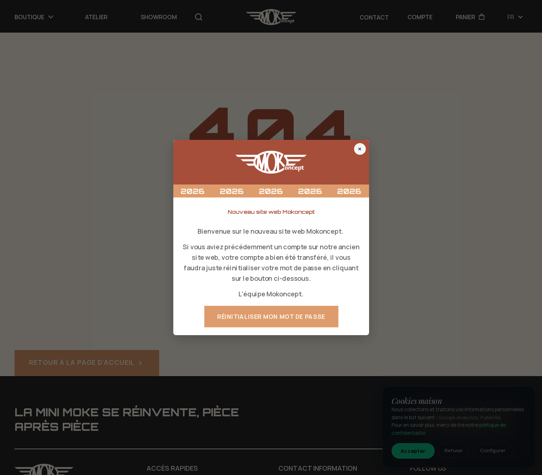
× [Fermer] (360, 148)
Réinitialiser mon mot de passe (271, 317)
